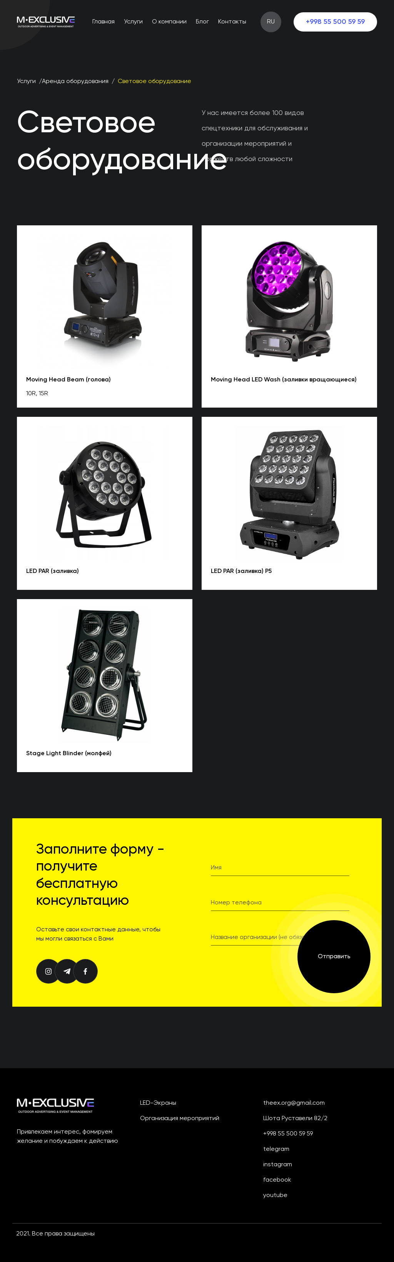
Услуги (133, 22)
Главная (103, 22)
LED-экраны (158, 1103)
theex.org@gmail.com (294, 1103)
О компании (169, 22)
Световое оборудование (154, 81)
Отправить (334, 957)
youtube (275, 1195)
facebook (277, 1180)
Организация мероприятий (179, 1118)
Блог (202, 22)
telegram (276, 1149)
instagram (277, 1165)
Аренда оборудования (75, 81)
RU (271, 22)
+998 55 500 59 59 (335, 21)
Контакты (232, 22)
